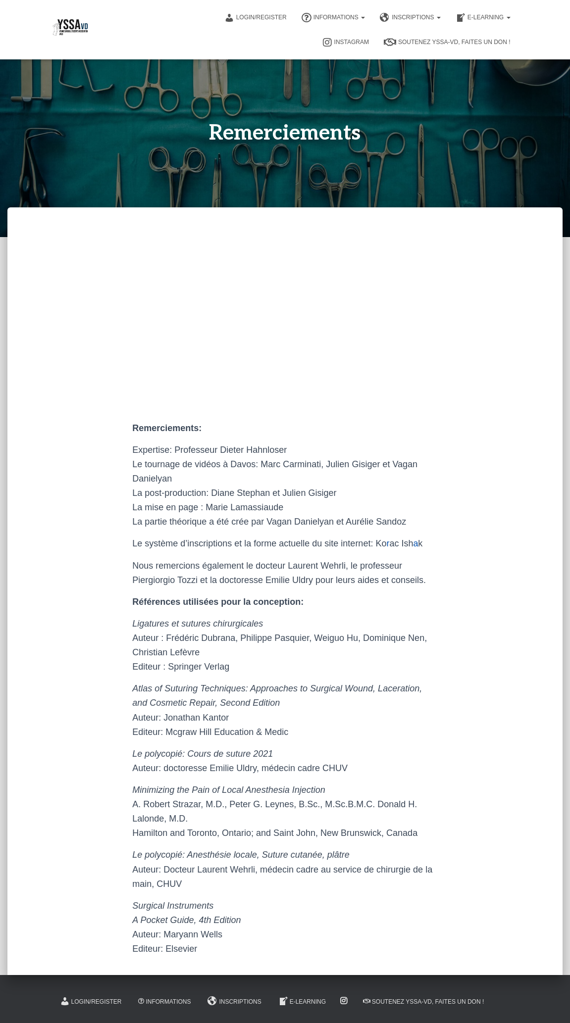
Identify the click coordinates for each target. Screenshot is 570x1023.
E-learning (483, 18)
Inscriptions (410, 18)
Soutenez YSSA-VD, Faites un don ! (447, 43)
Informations (333, 18)
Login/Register (255, 18)
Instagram (345, 43)
